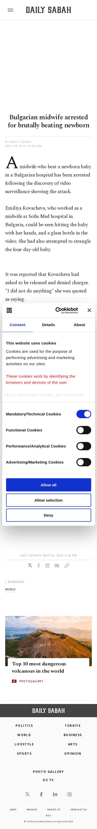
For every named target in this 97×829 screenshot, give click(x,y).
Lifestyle (24, 744)
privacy (32, 809)
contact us (79, 809)
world (10, 589)
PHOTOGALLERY (31, 681)
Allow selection (48, 500)
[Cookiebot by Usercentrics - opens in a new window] (58, 310)
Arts (73, 744)
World (24, 735)
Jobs (13, 809)
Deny (48, 515)
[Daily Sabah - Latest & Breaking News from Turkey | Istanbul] (48, 10)
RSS (48, 815)
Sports (24, 753)
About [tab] (79, 324)
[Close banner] (89, 310)
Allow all (48, 485)
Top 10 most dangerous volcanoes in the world (39, 667)
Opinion (72, 753)
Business (73, 735)
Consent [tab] (17, 324)
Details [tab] (48, 324)
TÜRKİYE (73, 725)
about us (53, 809)
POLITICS (24, 725)
